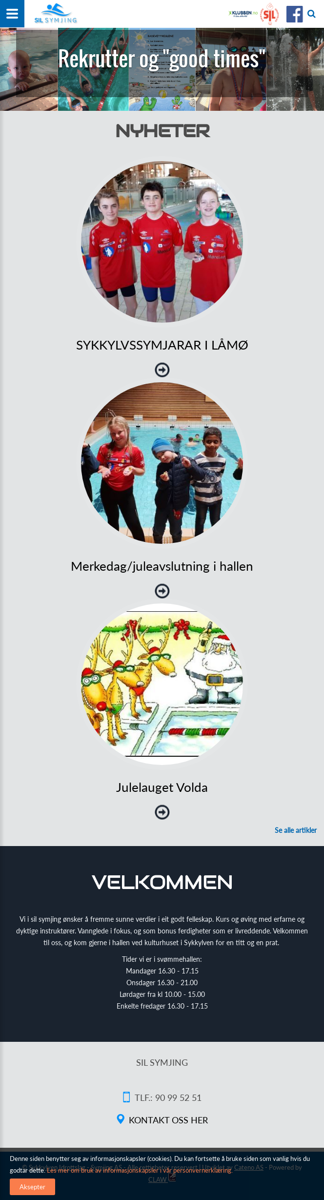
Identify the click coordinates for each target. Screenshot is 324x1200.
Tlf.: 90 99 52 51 (168, 1097)
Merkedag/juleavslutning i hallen (162, 566)
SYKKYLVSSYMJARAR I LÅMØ (162, 344)
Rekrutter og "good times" (161, 58)
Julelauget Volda (162, 787)
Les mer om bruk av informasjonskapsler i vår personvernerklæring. (139, 1170)
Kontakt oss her (168, 1120)
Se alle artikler (296, 830)
